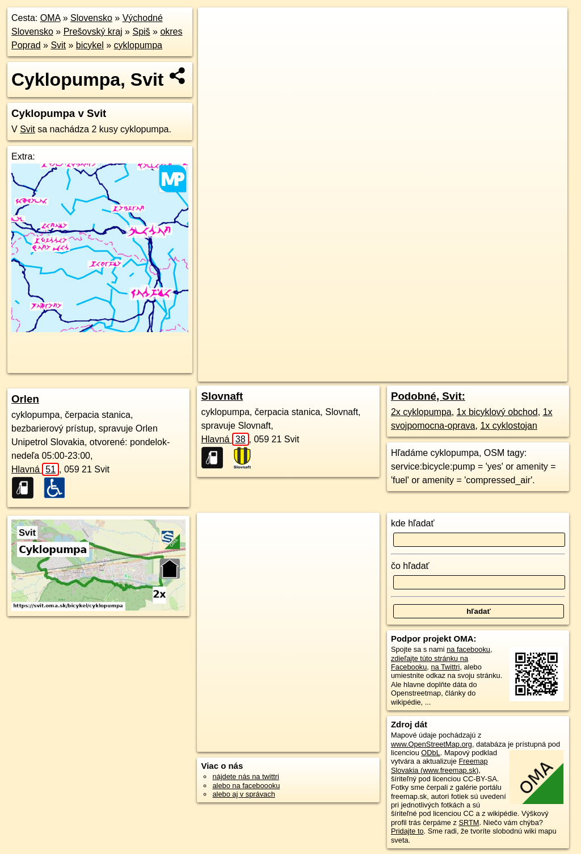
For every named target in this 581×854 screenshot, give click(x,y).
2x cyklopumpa (421, 412)
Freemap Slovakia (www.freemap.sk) (439, 765)
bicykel (90, 45)
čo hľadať (410, 566)
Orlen (25, 399)
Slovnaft (222, 396)
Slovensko (91, 18)
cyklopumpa (138, 45)
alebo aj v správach (243, 794)
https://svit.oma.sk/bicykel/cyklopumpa (507, 373)
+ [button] (217, 26)
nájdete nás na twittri (245, 776)
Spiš (141, 31)
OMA (50, 18)
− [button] (217, 44)
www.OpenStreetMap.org (431, 744)
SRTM (468, 822)
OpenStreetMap (354, 373)
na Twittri (445, 667)
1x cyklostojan (508, 425)
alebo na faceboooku (246, 785)
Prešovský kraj (93, 31)
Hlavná (35, 469)
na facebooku (468, 649)
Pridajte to (407, 831)
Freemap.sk (413, 373)
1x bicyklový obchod (497, 412)
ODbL (430, 752)
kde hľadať (413, 523)
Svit (58, 45)
